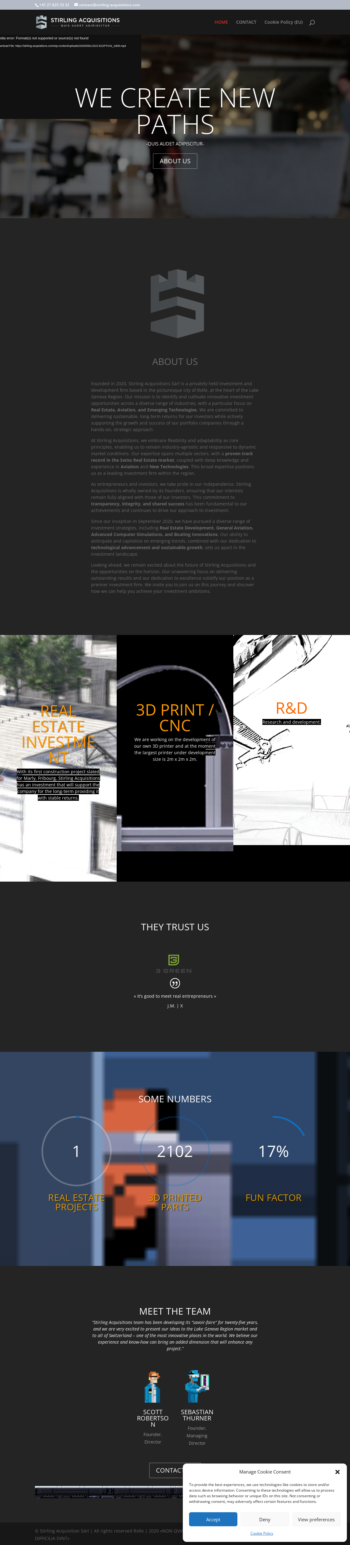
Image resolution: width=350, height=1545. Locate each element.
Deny (264, 1519)
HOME (221, 22)
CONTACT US (175, 1470)
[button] (337, 1472)
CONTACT (246, 22)
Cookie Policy (261, 1533)
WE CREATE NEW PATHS (175, 110)
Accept (213, 1519)
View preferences (316, 1519)
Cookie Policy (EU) (284, 22)
